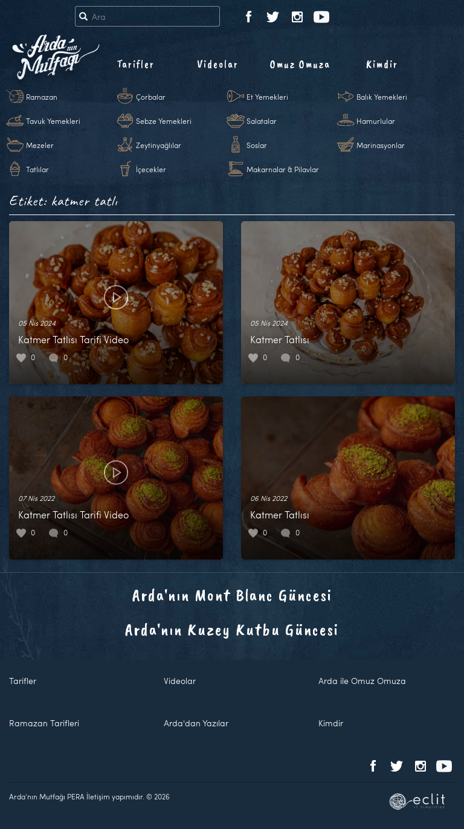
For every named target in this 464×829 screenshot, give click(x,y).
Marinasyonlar (380, 145)
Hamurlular (375, 121)
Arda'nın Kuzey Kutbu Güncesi (232, 629)
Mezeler (40, 145)
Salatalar (261, 121)
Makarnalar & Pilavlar (282, 169)
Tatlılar (37, 169)
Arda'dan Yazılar (196, 723)
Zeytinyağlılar (158, 145)
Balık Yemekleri (381, 97)
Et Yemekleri (267, 97)
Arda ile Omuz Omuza (362, 680)
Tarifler (136, 64)
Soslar (256, 145)
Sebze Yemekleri (164, 121)
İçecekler (151, 169)
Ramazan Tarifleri (44, 723)
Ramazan (41, 97)
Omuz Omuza (300, 64)
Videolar (218, 64)
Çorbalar (151, 97)
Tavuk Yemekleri (53, 121)
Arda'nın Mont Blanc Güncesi (232, 594)
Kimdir (382, 64)
